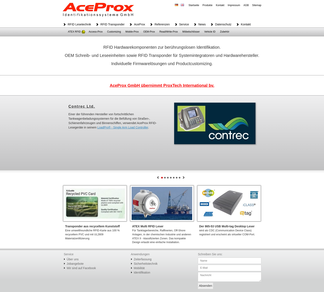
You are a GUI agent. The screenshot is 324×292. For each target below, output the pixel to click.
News (202, 24)
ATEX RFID (74, 31)
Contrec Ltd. (82, 106)
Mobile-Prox (132, 31)
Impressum (234, 5)
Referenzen (162, 24)
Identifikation (142, 272)
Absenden (205, 285)
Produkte (207, 5)
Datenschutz (223, 24)
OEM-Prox (149, 31)
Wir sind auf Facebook (81, 268)
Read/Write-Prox (168, 31)
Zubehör (224, 31)
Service (184, 24)
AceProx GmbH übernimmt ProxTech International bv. (162, 85)
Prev (158, 177)
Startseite (193, 5)
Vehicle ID (210, 31)
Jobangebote (75, 263)
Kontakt (220, 5)
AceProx (139, 24)
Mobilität (139, 268)
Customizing (114, 31)
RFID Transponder (112, 24)
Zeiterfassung (143, 259)
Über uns (73, 259)
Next (184, 177)
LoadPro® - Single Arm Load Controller (122, 127)
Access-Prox (96, 31)
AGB (246, 5)
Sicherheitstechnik (146, 263)
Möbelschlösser (191, 31)
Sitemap (256, 5)
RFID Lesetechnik (79, 24)
